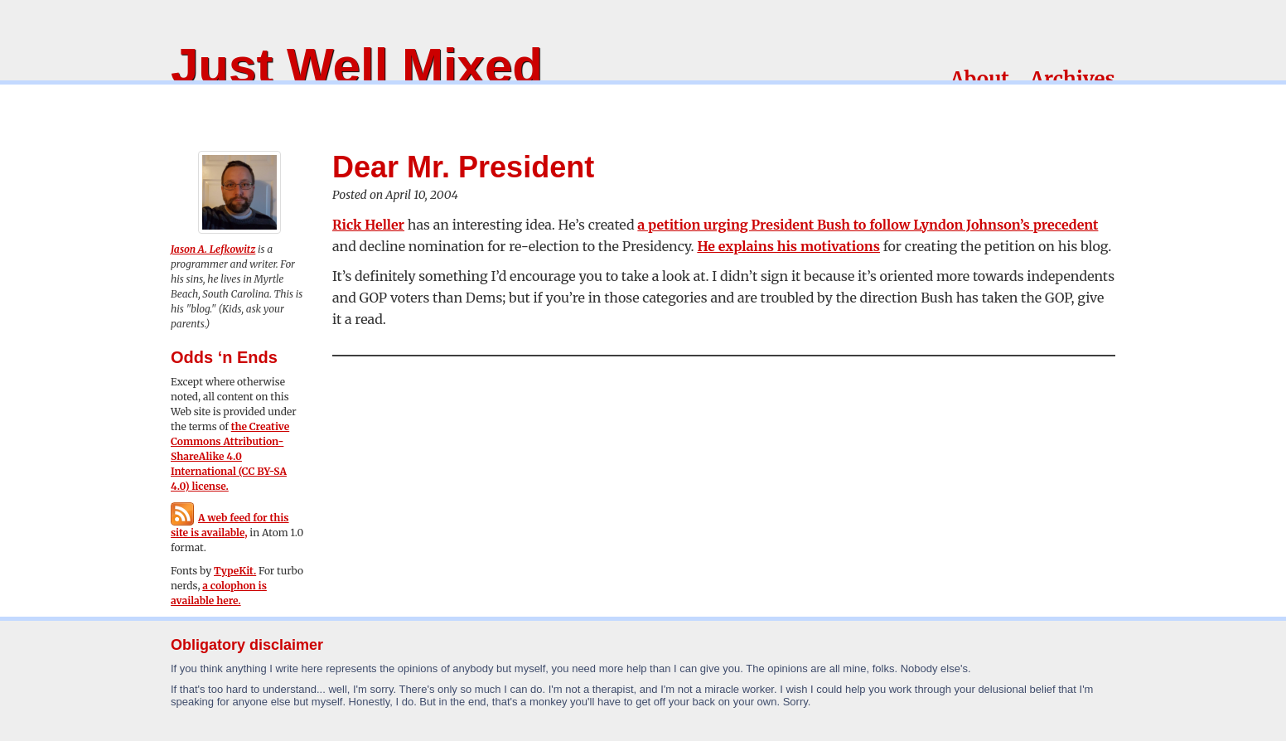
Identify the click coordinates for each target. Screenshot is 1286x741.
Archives (1072, 79)
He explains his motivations (788, 246)
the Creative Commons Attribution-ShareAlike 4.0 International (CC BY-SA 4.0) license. (230, 456)
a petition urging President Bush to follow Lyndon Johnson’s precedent (867, 224)
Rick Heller (368, 224)
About (979, 79)
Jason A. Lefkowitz (213, 249)
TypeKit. (235, 570)
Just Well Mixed (357, 66)
